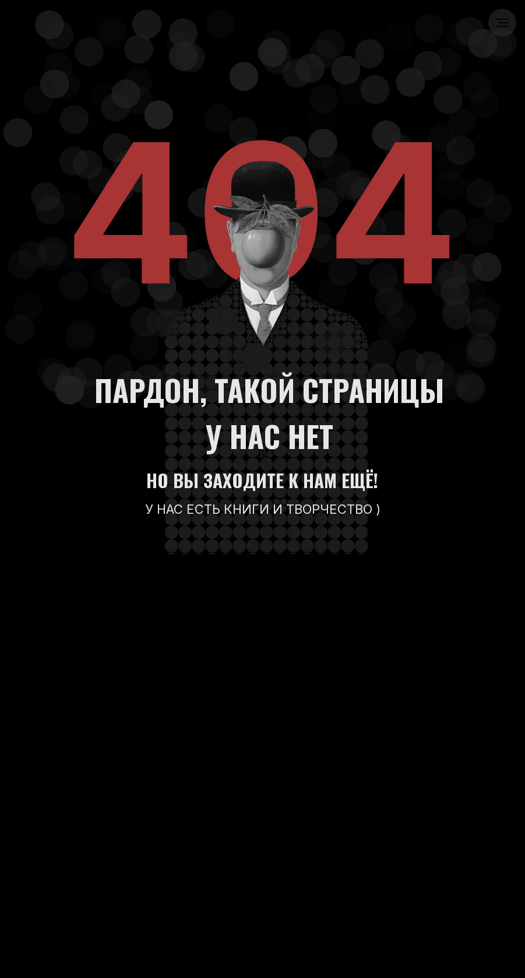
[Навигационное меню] (502, 23)
